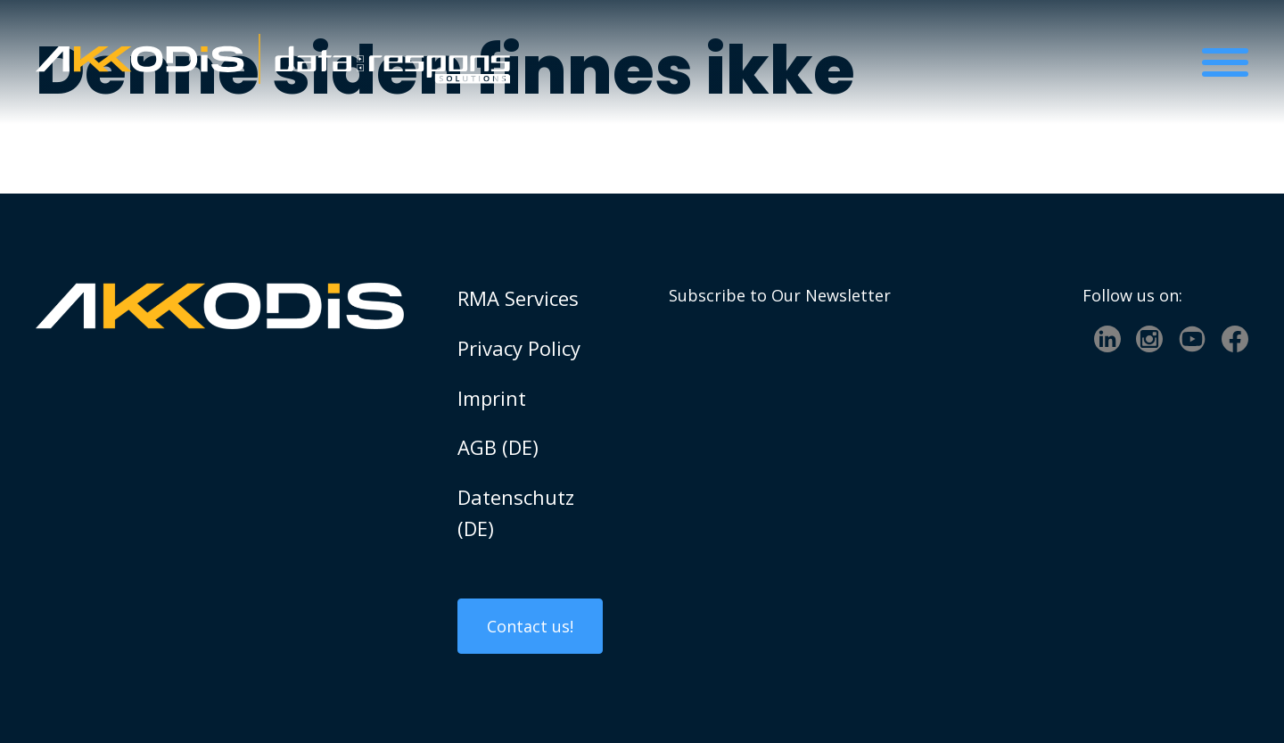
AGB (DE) (498, 446)
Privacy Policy (518, 347)
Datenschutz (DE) (515, 512)
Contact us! (530, 626)
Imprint (491, 397)
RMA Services (518, 298)
